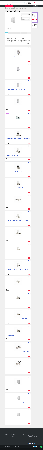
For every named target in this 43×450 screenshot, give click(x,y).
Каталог (10, 5)
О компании (15, 5)
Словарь (24, 436)
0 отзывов (22, 23)
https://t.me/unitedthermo (35, 446)
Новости (20, 436)
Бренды (19, 5)
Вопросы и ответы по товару (25, 25)
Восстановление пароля (8, 436)
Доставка (28, 5)
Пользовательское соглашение (14, 433)
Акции (25, 5)
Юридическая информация (13, 434)
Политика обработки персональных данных (13, 437)
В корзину (35, 19)
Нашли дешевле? (33, 15)
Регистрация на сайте (7, 433)
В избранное (33, 13)
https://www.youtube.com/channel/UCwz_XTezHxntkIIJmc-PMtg (36, 446)
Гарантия (7, 434)
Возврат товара (8, 435)
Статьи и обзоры (24, 433)
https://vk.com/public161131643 (33, 446)
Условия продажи (24, 434)
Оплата (20, 434)
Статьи (22, 5)
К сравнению (36, 13)
